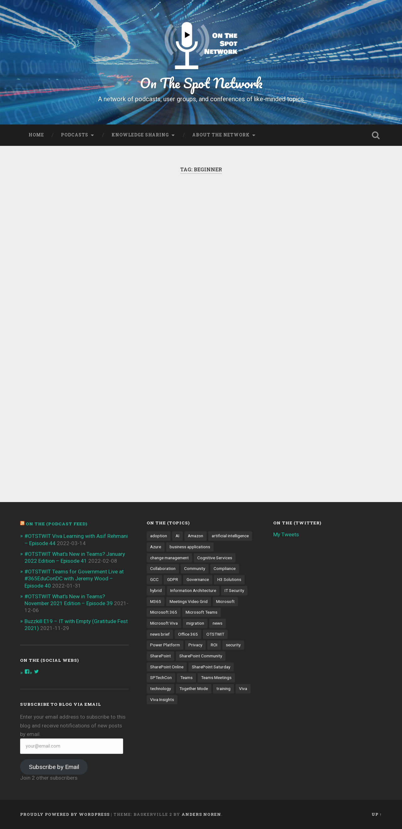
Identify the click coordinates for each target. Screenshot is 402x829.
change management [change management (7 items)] (169, 557)
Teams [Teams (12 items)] (186, 677)
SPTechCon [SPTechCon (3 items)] (161, 677)
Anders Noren (201, 814)
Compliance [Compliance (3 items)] (225, 568)
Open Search (375, 135)
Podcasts (74, 135)
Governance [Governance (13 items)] (198, 579)
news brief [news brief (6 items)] (160, 634)
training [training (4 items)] (223, 688)
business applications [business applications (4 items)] (190, 546)
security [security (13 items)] (233, 644)
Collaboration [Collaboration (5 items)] (163, 568)
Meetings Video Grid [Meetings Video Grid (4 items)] (189, 601)
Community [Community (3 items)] (194, 568)
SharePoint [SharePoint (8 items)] (160, 655)
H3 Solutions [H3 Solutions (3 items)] (229, 579)
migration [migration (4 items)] (195, 623)
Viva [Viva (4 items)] (243, 688)
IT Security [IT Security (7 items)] (234, 590)
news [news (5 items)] (217, 623)
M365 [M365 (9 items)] (155, 601)
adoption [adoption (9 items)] (158, 535)
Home (36, 135)
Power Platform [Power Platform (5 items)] (165, 644)
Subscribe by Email (54, 767)
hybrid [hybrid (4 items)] (156, 590)
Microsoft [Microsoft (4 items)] (225, 601)
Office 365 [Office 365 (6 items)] (188, 634)
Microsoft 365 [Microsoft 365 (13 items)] (163, 612)
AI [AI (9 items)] (177, 535)
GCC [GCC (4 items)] (154, 579)
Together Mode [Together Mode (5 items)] (193, 688)
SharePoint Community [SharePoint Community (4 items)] (200, 655)
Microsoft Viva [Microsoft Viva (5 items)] (164, 623)
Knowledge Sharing (140, 135)
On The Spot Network (201, 83)
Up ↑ (377, 814)
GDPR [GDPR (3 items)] (172, 579)
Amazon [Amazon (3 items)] (195, 535)
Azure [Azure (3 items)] (155, 546)
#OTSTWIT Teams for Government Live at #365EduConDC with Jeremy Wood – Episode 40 (74, 578)
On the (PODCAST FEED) (56, 524)
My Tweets (286, 534)
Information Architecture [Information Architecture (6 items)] (193, 590)
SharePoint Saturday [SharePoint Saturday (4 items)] (211, 666)
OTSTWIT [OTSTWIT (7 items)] (215, 634)
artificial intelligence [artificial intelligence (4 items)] (230, 535)
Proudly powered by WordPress (65, 814)
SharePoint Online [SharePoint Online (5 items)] (166, 666)
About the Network (221, 135)
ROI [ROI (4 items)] (214, 644)
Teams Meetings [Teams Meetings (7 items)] (216, 677)
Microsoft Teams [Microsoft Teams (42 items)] (201, 612)
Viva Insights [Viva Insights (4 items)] (162, 699)
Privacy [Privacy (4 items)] (195, 644)
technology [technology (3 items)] (160, 688)
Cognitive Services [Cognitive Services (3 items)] (214, 557)
